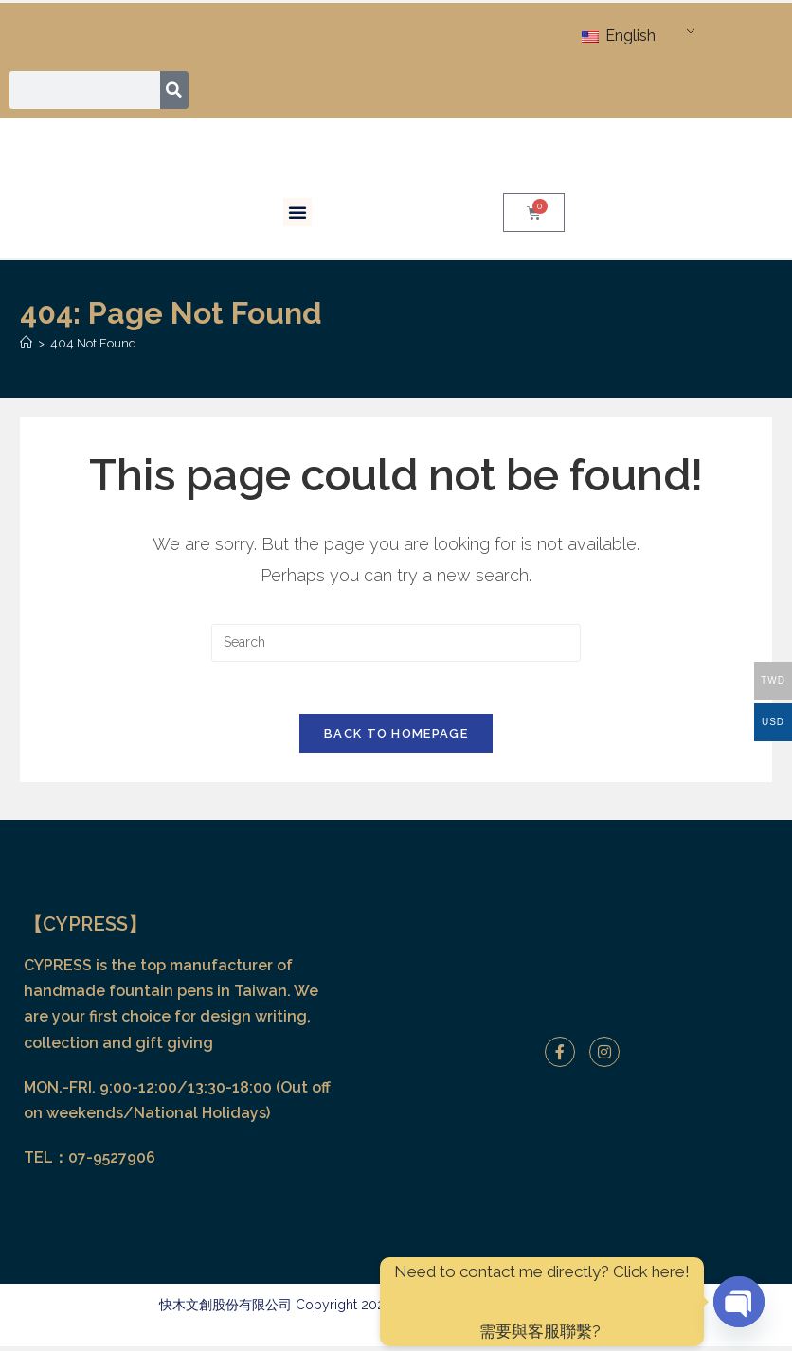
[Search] (175, 90)
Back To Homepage (396, 739)
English (619, 35)
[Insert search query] (396, 643)
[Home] (26, 343)
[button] (297, 212)
